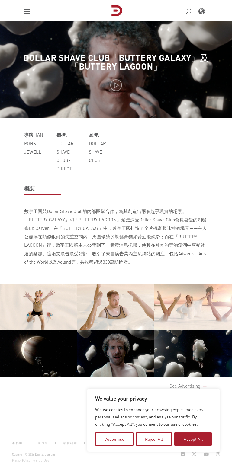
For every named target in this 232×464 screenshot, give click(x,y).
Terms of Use (40, 460)
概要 (29, 188)
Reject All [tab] (154, 439)
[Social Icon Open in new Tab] (183, 454)
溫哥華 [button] (43, 443)
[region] (153, 420)
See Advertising (188, 386)
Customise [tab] (114, 439)
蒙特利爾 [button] (70, 443)
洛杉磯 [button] (17, 443)
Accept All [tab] (193, 439)
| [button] (30, 443)
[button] (27, 11)
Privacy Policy (21, 460)
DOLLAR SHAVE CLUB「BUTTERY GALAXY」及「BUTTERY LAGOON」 (116, 62)
